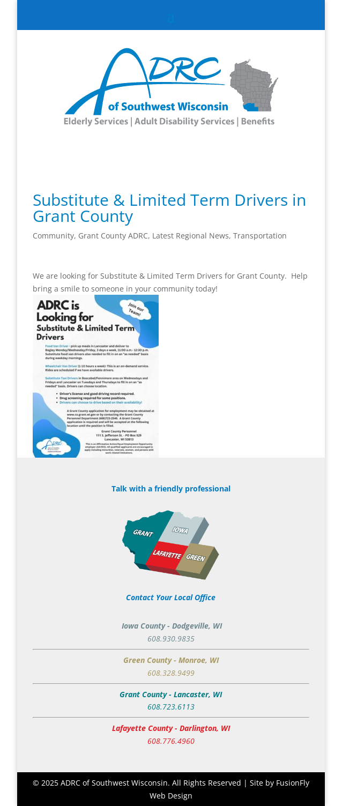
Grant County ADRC (113, 235)
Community (53, 235)
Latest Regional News (190, 235)
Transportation (260, 235)
